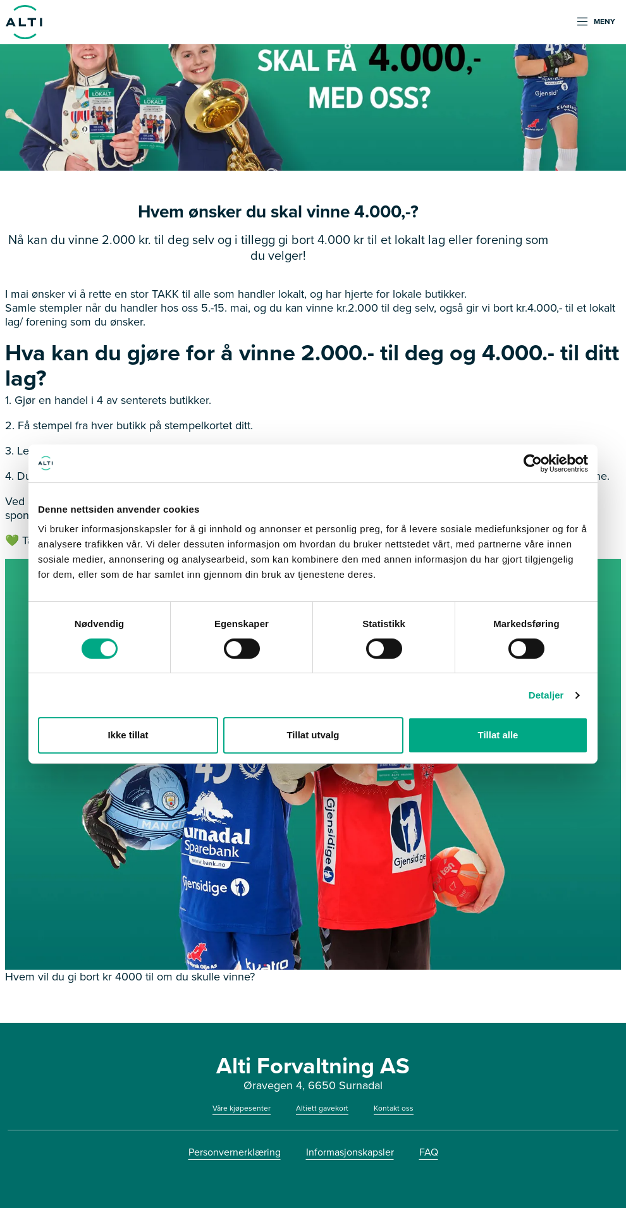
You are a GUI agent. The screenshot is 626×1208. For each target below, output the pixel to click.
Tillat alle (498, 734)
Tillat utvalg (312, 734)
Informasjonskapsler (350, 1152)
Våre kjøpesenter (241, 1108)
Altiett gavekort (322, 1108)
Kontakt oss (394, 1108)
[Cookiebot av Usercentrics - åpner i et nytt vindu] (532, 463)
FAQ (428, 1152)
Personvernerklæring (234, 1152)
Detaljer (546, 695)
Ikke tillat (127, 734)
